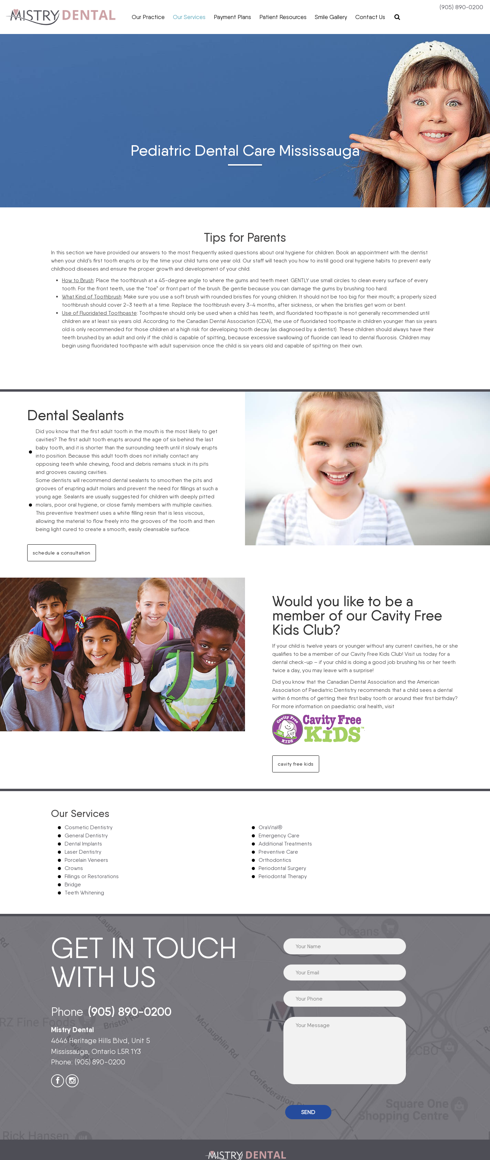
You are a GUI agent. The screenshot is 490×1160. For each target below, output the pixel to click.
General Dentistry (86, 835)
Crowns (74, 868)
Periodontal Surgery (282, 868)
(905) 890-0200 (461, 7)
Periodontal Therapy (283, 876)
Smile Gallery (331, 17)
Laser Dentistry (83, 852)
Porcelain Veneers (86, 860)
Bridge (73, 884)
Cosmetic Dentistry (89, 827)
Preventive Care (278, 852)
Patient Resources (283, 17)
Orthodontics (275, 860)
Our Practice (148, 17)
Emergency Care (279, 835)
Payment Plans (232, 17)
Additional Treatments (285, 843)
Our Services (189, 17)
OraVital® (270, 827)
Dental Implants (83, 843)
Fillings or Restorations (92, 876)
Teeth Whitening (84, 892)
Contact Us (370, 17)
